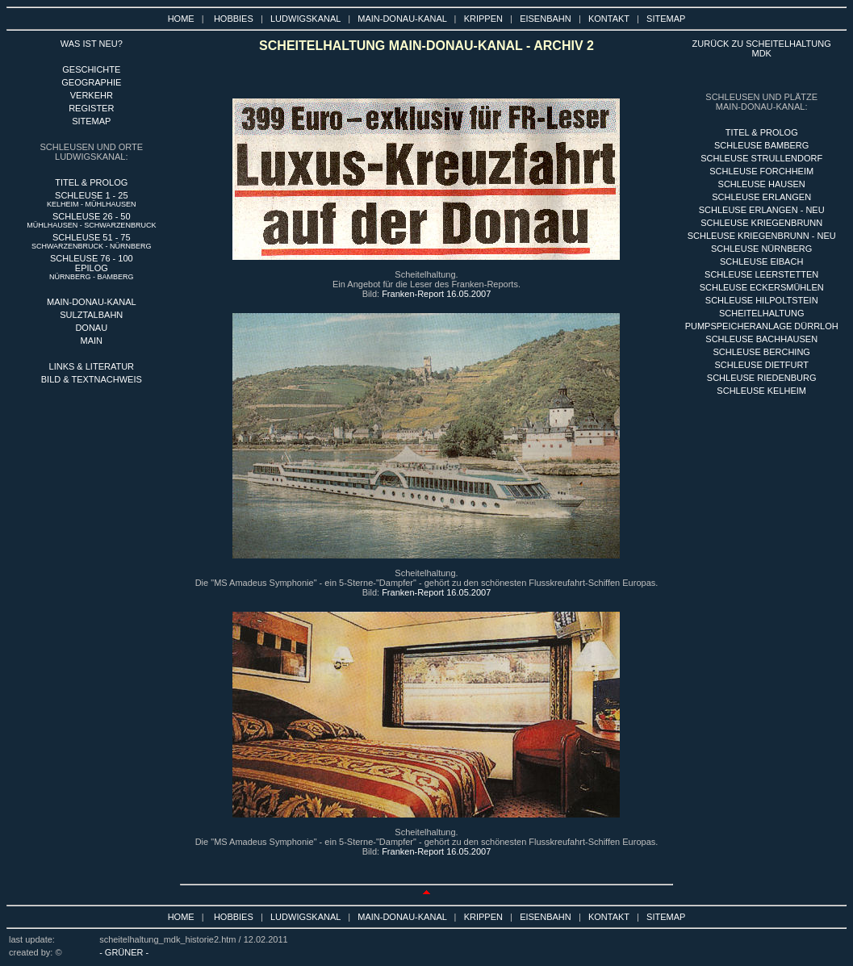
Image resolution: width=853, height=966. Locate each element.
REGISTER (91, 108)
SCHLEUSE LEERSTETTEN (761, 274)
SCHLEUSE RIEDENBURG (762, 378)
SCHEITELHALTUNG (762, 313)
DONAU (91, 327)
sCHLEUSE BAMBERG (761, 145)
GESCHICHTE (91, 69)
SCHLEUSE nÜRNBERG (761, 248)
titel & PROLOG (761, 132)
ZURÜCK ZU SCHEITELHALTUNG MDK (761, 48)
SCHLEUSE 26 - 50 (91, 220)
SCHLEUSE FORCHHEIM (761, 171)
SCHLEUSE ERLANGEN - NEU (762, 210)
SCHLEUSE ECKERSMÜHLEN (762, 287)
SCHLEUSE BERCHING (761, 352)
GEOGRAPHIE (91, 82)
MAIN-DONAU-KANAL (402, 18)
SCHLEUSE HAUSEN (761, 184)
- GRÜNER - (123, 952)
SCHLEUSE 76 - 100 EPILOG (91, 267)
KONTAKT (608, 18)
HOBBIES (233, 18)
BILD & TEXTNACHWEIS (91, 379)
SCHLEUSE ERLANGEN (761, 197)
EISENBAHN (545, 18)
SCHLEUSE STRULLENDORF (761, 158)
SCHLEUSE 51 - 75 (91, 241)
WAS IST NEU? (92, 43)
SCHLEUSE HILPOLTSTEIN (761, 300)
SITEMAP (665, 18)
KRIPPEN (483, 18)
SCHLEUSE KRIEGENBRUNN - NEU (762, 235)
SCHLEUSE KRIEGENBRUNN (761, 223)
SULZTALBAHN (91, 315)
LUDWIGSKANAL (305, 18)
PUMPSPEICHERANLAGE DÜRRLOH (761, 326)
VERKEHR (91, 95)
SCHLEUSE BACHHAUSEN (761, 339)
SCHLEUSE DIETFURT (761, 365)
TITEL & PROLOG (91, 182)
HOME (181, 18)
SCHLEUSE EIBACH (761, 261)
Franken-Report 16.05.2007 (436, 294)
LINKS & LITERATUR (92, 366)
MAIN (92, 340)
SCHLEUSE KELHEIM (761, 390)
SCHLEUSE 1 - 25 (91, 199)
